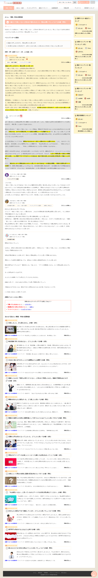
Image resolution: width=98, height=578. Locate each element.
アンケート (78, 8)
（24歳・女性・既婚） (18, 174)
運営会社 (40, 572)
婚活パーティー (43, 8)
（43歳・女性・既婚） (19, 234)
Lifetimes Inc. (47, 574)
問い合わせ (63, 572)
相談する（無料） (84, 2)
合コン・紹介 (20, 8)
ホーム (34, 572)
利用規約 (46, 572)
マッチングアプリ (32, 8)
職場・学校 (9, 8)
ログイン (93, 2)
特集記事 (66, 8)
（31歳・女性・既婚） (18, 57)
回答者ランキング (89, 8)
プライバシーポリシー (55, 572)
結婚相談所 (55, 8)
